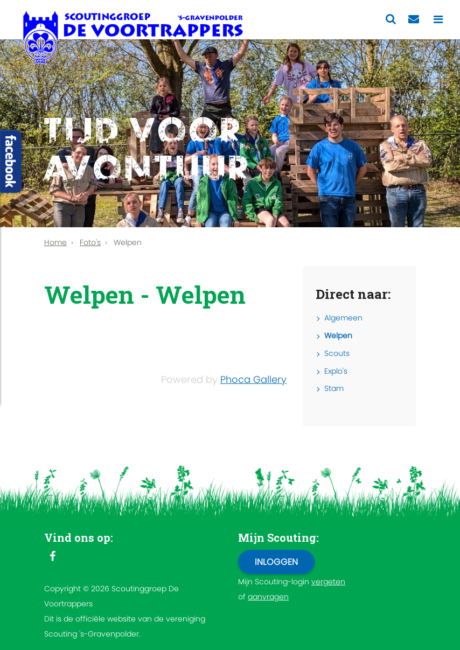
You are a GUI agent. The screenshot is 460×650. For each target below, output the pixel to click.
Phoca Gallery (253, 379)
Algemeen (343, 317)
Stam (334, 388)
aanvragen (268, 596)
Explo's (335, 371)
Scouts (337, 353)
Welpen (338, 335)
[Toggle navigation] (438, 19)
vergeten (328, 581)
